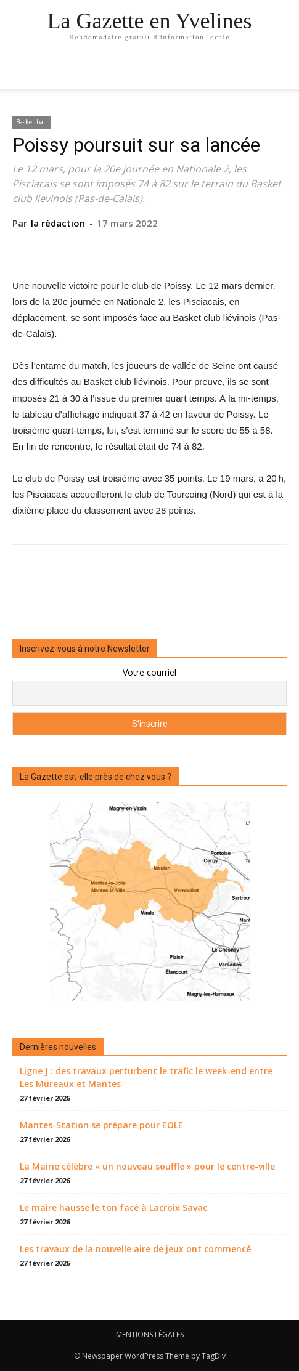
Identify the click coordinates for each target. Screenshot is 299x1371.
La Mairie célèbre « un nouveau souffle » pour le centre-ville (147, 1166)
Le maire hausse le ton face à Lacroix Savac (113, 1207)
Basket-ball (31, 122)
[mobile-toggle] (21, 72)
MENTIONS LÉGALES (150, 1334)
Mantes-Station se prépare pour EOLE (101, 1125)
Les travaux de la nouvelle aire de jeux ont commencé (135, 1249)
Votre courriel (149, 672)
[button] (281, 72)
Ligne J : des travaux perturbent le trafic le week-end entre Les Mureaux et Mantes (146, 1077)
